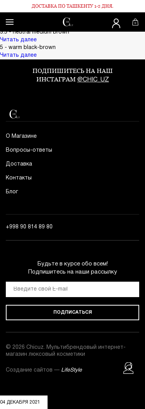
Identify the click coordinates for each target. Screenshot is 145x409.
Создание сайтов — (44, 370)
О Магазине (21, 136)
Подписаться (72, 312)
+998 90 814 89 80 (29, 227)
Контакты (19, 178)
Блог (12, 191)
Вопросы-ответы (29, 150)
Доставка (19, 164)
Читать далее (18, 39)
